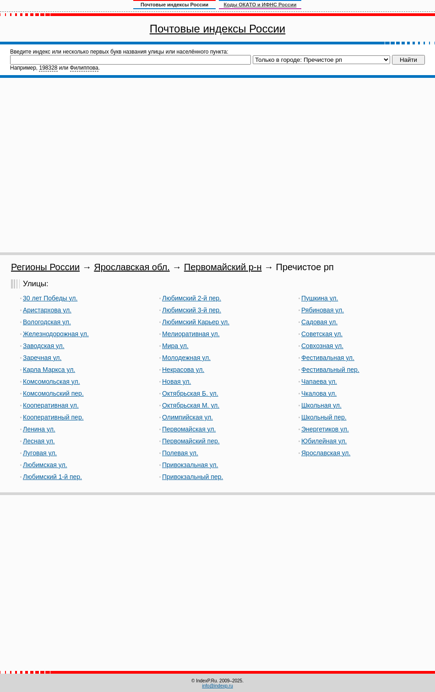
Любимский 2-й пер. (191, 298)
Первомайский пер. (191, 441)
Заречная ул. (42, 357)
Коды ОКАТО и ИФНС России (260, 4)
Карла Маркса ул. (49, 369)
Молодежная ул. (186, 357)
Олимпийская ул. (187, 417)
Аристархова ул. (47, 310)
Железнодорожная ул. (56, 334)
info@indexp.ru (217, 685)
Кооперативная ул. (51, 405)
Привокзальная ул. (190, 465)
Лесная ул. (39, 441)
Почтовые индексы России (217, 28)
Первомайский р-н (223, 267)
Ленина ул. (39, 429)
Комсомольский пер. (53, 393)
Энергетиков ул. (325, 429)
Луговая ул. (40, 453)
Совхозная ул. (322, 345)
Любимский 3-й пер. (191, 310)
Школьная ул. (321, 405)
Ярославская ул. (325, 453)
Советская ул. (322, 334)
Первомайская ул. (189, 429)
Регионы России (45, 267)
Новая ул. (176, 381)
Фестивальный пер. (330, 369)
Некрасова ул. (183, 369)
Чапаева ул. (319, 381)
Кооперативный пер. (53, 417)
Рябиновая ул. (322, 310)
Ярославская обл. (132, 267)
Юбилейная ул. (324, 441)
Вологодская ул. (47, 322)
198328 (48, 68)
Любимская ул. (45, 465)
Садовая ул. (319, 322)
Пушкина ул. (319, 298)
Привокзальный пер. (192, 476)
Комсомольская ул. (51, 381)
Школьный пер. (324, 417)
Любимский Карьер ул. (195, 322)
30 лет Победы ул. (50, 298)
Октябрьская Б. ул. (190, 393)
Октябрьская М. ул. (190, 405)
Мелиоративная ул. (191, 334)
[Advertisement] (86, 165)
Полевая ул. (180, 453)
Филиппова (84, 68)
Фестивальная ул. (327, 357)
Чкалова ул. (319, 393)
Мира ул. (175, 345)
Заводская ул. (44, 345)
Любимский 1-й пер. (52, 476)
